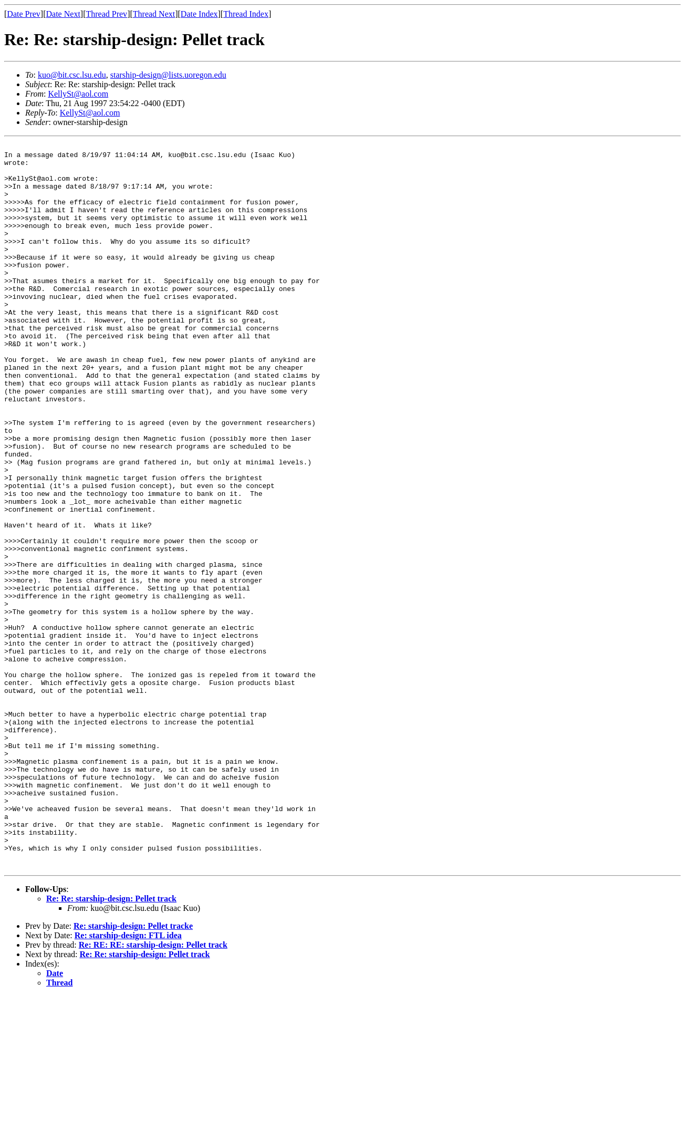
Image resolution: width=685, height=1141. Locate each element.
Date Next (63, 13)
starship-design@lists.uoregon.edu (168, 74)
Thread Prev (106, 13)
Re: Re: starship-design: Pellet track (111, 1043)
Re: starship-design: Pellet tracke (133, 1070)
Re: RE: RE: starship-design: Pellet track (153, 1089)
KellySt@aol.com (78, 93)
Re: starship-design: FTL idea (128, 1080)
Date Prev (23, 13)
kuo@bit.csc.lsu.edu (72, 74)
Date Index (199, 13)
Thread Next (154, 13)
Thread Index (245, 13)
